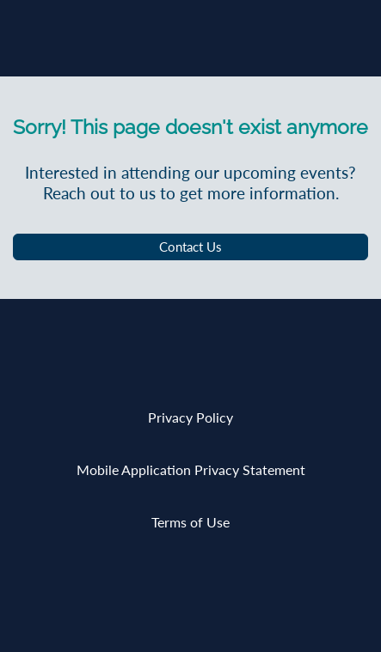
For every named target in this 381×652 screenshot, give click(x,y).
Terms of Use (190, 522)
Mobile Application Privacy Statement (191, 469)
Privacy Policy (190, 417)
